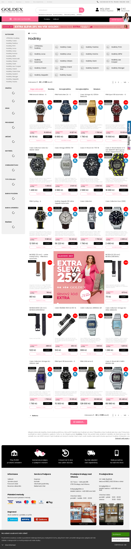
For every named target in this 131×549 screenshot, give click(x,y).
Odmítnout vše (120, 545)
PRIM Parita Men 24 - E (63, 94)
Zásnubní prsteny (69, 14)
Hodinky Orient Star (13, 71)
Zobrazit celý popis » (122, 437)
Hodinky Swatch (12, 74)
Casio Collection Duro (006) (116, 201)
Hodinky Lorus (11, 48)
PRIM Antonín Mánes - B (38, 94)
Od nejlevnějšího (86, 89)
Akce (3, 2)
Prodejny (47, 19)
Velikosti (56, 19)
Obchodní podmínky (41, 482)
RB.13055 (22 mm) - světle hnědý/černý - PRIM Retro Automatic (39, 256)
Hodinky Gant (11, 64)
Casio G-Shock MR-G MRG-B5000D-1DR (115, 361)
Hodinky (79, 14)
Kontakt (37, 480)
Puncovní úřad (13, 482)
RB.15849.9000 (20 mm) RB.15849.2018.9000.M (38, 308)
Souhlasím (117, 534)
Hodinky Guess (11, 82)
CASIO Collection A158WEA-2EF (91, 307)
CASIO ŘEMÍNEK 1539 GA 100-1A (65, 307)
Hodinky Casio (11, 41)
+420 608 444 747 (104, 2)
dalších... (79, 420)
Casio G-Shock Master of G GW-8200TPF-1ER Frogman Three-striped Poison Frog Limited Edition (115, 151)
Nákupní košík (125, 11)
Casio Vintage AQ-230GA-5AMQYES (89, 95)
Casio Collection (86, 201)
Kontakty (49, 2)
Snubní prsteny (58, 14)
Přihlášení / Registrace (106, 11)
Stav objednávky (38, 2)
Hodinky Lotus (11, 51)
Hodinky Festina (12, 43)
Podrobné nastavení (121, 540)
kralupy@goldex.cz (77, 487)
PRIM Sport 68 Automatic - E (65, 360)
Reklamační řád (39, 485)
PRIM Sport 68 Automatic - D (116, 94)
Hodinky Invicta (11, 53)
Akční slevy (118, 20)
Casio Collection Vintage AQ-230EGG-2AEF (40, 361)
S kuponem (33, 131)
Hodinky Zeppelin (12, 79)
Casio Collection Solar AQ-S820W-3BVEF (39, 149)
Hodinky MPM (11, 56)
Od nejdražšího (68, 89)
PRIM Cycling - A (35, 201)
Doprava (18, 2)
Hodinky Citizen (11, 61)
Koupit (48, 136)
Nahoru (34, 414)
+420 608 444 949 (88, 490)
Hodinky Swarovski (13, 59)
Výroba (27, 2)
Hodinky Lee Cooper (13, 66)
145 (125, 82)
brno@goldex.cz (105, 485)
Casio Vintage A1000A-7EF (64, 148)
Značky (10, 2)
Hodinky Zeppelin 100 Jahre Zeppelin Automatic (64, 202)
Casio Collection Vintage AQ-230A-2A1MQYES (116, 308)
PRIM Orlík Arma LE (86, 360)
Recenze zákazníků (14, 485)
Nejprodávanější (37, 89)
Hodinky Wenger (12, 76)
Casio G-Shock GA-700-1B (89, 148)
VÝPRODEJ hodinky (12, 38)
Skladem (101, 89)
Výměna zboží (13, 480)
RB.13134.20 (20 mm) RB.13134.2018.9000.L (113, 255)
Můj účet (105, 8)
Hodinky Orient (11, 69)
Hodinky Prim (11, 46)
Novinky (53, 89)
